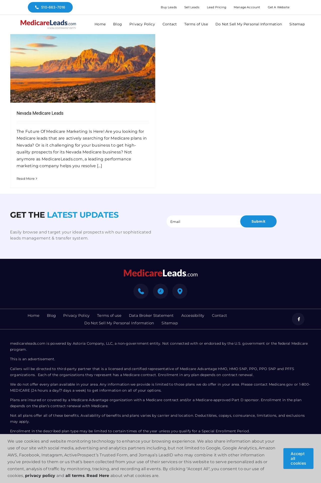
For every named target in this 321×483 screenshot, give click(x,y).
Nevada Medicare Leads (40, 113)
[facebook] (298, 320)
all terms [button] (75, 475)
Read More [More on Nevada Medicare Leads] (26, 178)
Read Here (98, 475)
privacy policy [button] (40, 475)
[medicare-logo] (48, 21)
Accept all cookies (298, 458)
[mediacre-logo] (160, 271)
